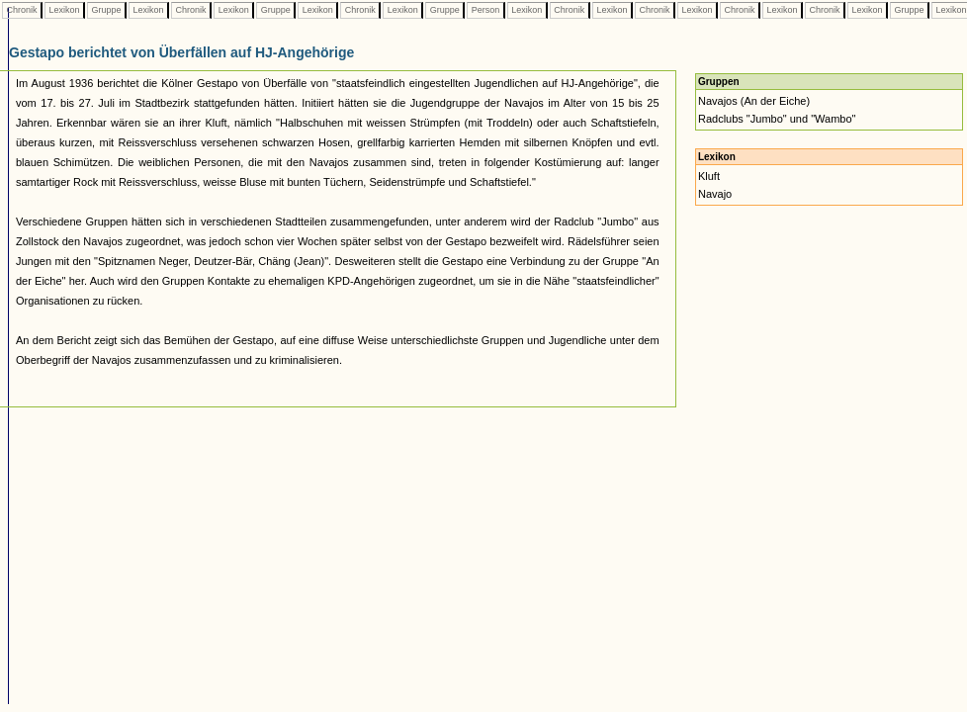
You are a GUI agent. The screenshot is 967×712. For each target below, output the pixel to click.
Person (485, 10)
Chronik (22, 10)
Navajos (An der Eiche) (754, 101)
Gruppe (106, 10)
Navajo (715, 194)
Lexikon (64, 10)
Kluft (709, 176)
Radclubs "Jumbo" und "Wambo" (777, 119)
